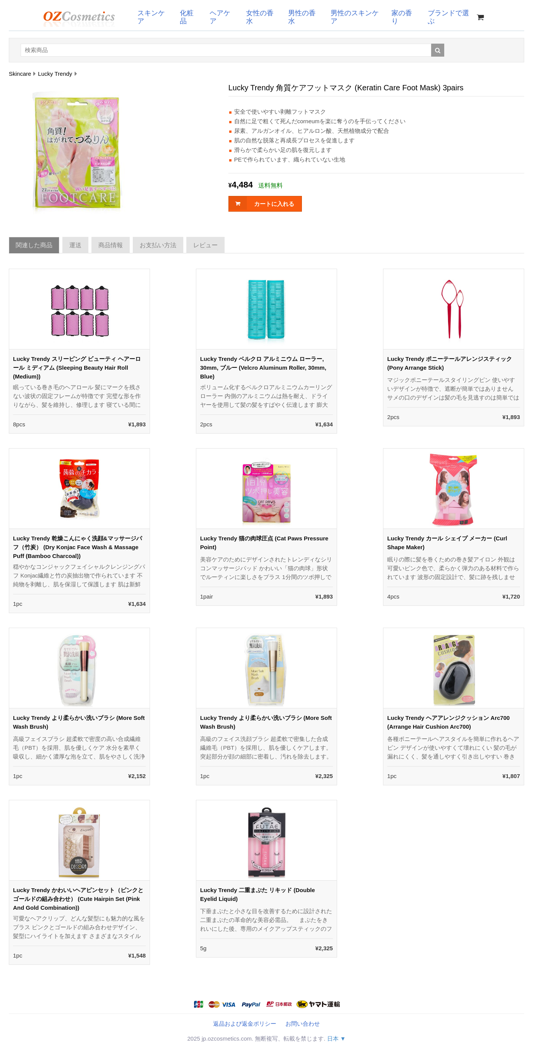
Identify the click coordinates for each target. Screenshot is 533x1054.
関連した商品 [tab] (34, 245)
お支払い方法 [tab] (158, 245)
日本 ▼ (336, 1038)
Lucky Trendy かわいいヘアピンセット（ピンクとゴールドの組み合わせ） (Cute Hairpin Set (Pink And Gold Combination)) (78, 899)
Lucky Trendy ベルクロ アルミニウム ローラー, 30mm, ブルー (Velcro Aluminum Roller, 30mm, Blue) (263, 368)
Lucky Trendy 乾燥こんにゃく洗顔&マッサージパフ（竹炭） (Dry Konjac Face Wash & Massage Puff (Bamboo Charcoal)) (77, 547)
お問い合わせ (302, 1023)
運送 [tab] (75, 245)
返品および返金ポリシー (244, 1023)
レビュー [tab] (205, 245)
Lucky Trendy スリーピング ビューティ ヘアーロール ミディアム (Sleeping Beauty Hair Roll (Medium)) (77, 368)
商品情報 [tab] (110, 245)
